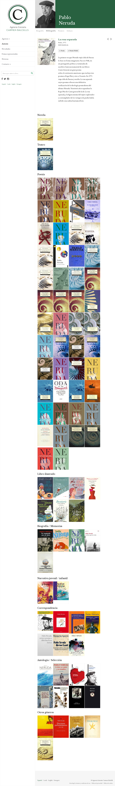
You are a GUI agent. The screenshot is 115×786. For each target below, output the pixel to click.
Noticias (5, 59)
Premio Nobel (74, 51)
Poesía (62, 51)
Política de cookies (108, 783)
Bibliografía (51, 30)
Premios (61, 30)
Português (19, 84)
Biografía (40, 30)
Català (8, 84)
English (13, 84)
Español (4, 84)
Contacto (6, 64)
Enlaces (70, 30)
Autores (5, 44)
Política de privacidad (97, 783)
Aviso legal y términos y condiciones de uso (79, 783)
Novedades (6, 49)
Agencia (6, 38)
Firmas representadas (10, 54)
